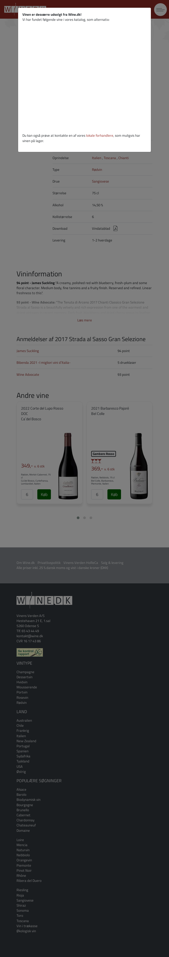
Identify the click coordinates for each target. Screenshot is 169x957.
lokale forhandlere (99, 135)
